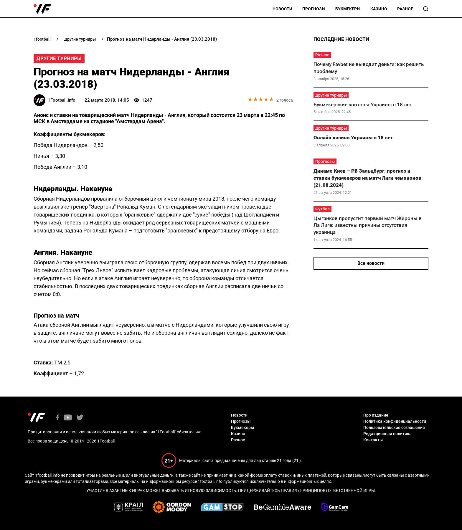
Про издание (375, 415)
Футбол (322, 209)
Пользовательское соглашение (394, 427)
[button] (425, 8)
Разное (405, 8)
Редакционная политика (387, 433)
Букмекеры (347, 8)
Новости (282, 8)
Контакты (373, 439)
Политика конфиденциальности (394, 421)
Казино (378, 8)
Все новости (371, 263)
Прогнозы (313, 8)
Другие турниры (59, 58)
